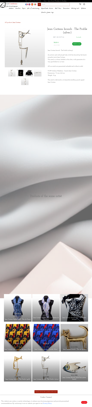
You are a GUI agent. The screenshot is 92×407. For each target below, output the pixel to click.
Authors (11, 8)
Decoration (66, 8)
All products (13, 22)
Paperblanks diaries (47, 8)
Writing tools (75, 8)
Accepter (84, 402)
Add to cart (76, 44)
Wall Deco (58, 8)
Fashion (83, 8)
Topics (23, 8)
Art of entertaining (33, 8)
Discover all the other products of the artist (46, 391)
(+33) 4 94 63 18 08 (35, 1)
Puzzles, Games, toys (47, 12)
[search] (55, 4)
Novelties (18, 8)
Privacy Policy (47, 403)
